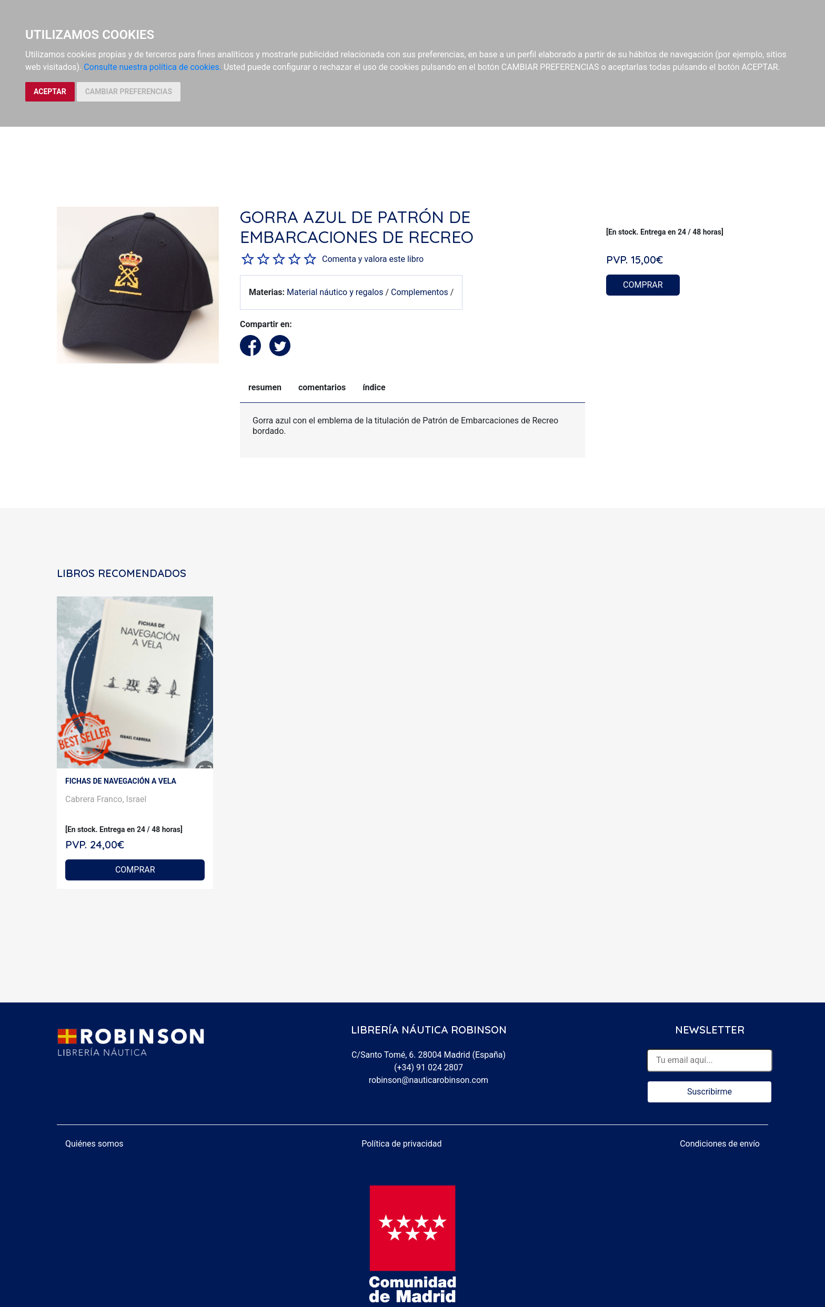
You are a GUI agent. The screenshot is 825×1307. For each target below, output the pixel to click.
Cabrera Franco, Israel (105, 799)
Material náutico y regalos (335, 292)
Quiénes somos (94, 1144)
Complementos (419, 292)
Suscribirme (709, 1092)
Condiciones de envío (720, 1144)
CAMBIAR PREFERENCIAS (128, 91)
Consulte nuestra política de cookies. (153, 67)
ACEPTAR (50, 91)
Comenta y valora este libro (373, 259)
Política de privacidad (401, 1144)
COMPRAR (643, 285)
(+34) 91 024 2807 (428, 1067)
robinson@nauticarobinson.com (428, 1080)
